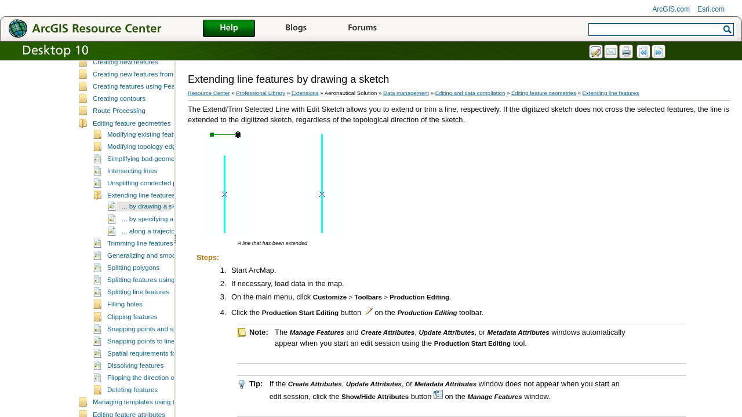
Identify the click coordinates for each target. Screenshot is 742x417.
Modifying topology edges (145, 178)
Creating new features (125, 93)
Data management (406, 93)
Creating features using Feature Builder (151, 118)
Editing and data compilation (470, 93)
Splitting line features (138, 323)
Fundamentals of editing (128, 69)
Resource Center (209, 93)
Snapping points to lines (142, 373)
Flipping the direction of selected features (168, 409)
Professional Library (260, 93)
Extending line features (141, 227)
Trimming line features (140, 275)
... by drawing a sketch (155, 238)
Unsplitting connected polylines (153, 214)
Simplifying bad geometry (144, 190)
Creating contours (119, 130)
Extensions (305, 93)
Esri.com (711, 9)
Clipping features (132, 348)
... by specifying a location (160, 250)
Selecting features (119, 81)
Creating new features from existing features (158, 106)
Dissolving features (135, 397)
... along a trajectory (151, 262)
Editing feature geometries (131, 155)
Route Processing (119, 142)
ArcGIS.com (671, 9)
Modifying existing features (146, 166)
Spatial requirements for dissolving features (171, 385)
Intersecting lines (132, 202)
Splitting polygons (133, 299)
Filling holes (125, 335)
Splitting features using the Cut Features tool (173, 311)
